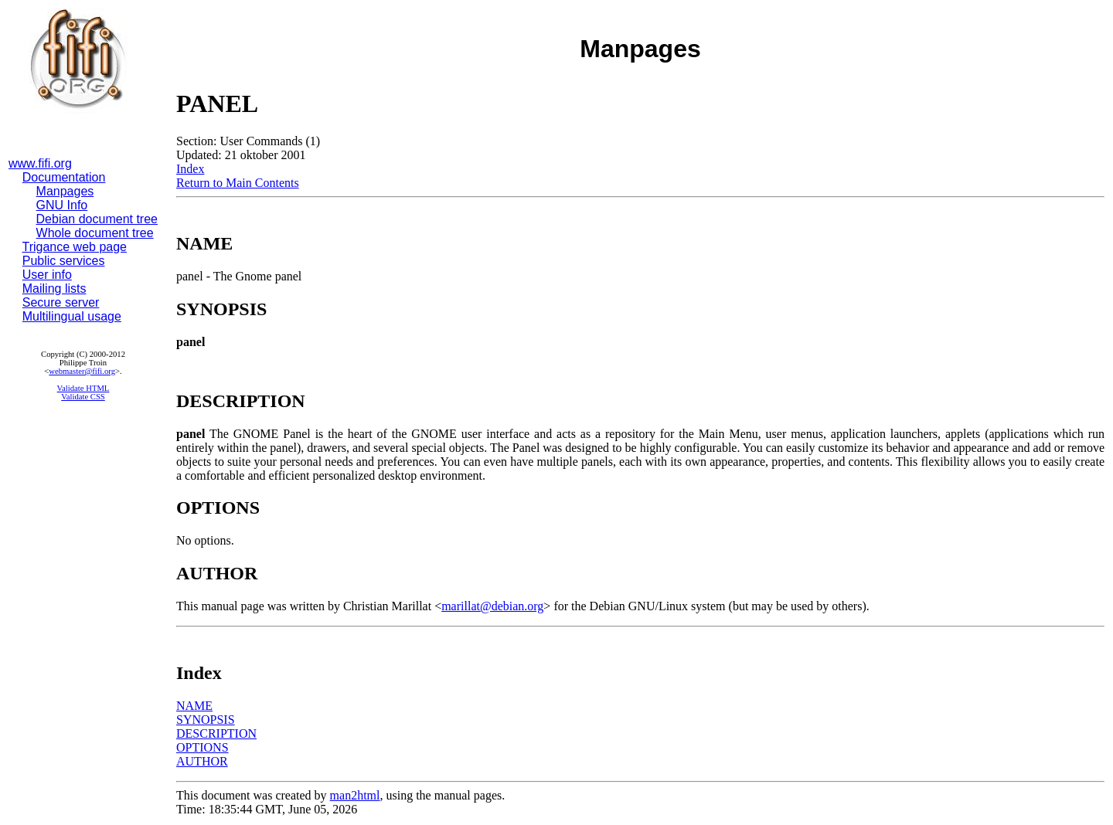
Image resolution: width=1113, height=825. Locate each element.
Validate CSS (83, 396)
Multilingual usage (71, 316)
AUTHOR (202, 761)
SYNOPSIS (205, 719)
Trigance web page (75, 246)
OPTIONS (202, 747)
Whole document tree (95, 232)
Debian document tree (97, 219)
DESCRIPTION (216, 733)
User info (47, 274)
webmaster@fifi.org (82, 371)
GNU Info (62, 205)
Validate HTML (83, 388)
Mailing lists (54, 288)
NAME (194, 705)
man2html (355, 795)
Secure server (61, 302)
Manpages (65, 191)
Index (190, 168)
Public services (63, 260)
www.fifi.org (40, 163)
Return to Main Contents (237, 182)
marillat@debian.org (492, 606)
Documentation (64, 177)
